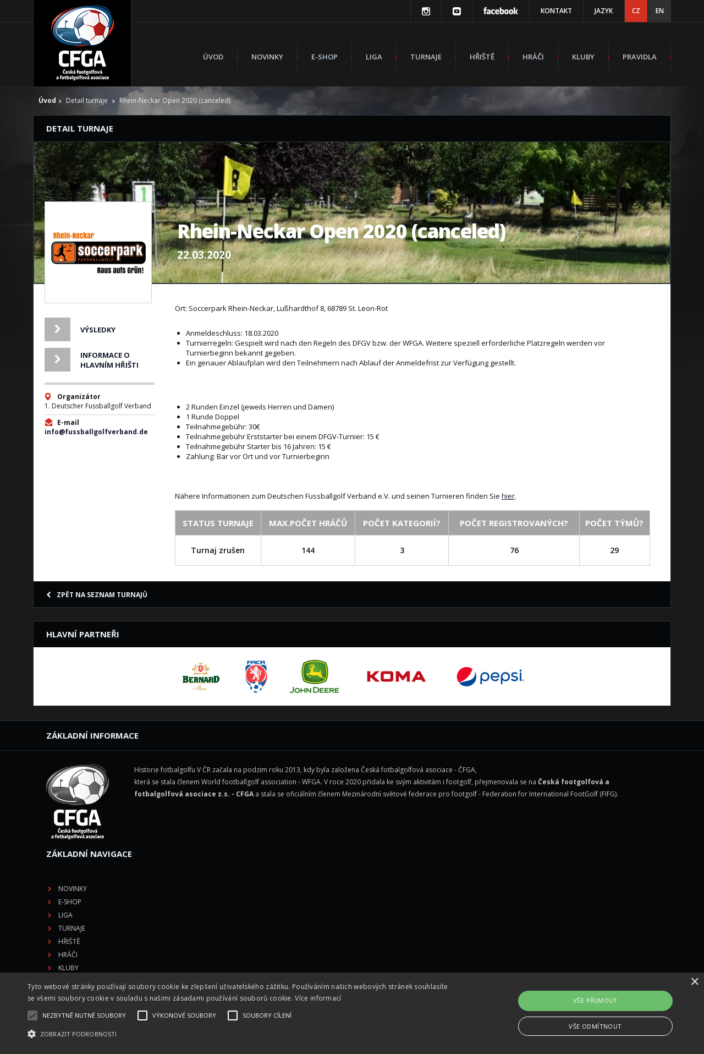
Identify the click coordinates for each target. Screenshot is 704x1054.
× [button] (694, 982)
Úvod (213, 57)
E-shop (324, 57)
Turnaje (426, 57)
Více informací (318, 998)
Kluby (583, 57)
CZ (636, 10)
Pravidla (640, 57)
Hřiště (482, 57)
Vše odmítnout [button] (595, 1026)
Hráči (533, 57)
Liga (374, 57)
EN (660, 10)
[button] (238, 1034)
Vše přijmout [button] (595, 1000)
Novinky (267, 57)
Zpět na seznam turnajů (96, 594)
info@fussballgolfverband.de (96, 431)
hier (508, 496)
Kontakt (556, 10)
